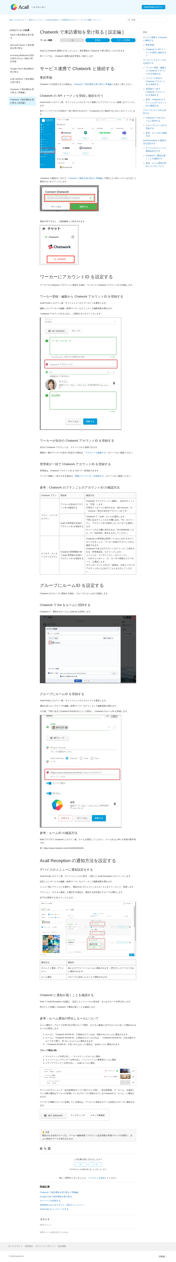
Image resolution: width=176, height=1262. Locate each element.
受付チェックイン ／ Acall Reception (43, 20)
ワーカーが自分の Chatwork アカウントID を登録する (155, 81)
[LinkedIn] (49, 1148)
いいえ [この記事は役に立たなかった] (95, 1164)
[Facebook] (41, 1148)
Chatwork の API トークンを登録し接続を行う (156, 52)
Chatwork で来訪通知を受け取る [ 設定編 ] (22, 101)
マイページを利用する (50, 1200)
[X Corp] (45, 1148)
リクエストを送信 (96, 1178)
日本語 (163, 1256)
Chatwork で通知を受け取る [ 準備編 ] (85, 178)
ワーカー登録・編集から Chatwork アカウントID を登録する (156, 70)
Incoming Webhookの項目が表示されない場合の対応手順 (22, 58)
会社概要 (62, 1246)
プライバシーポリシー (45, 1246)
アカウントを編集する (95, 452)
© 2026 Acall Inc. (16, 1256)
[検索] (146, 20)
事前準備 (150, 45)
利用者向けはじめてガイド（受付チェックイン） (62, 1205)
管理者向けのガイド (69, 20)
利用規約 (29, 1246)
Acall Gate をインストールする (54, 1209)
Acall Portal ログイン (153, 7)
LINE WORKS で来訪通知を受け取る (22, 80)
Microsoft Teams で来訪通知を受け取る (22, 46)
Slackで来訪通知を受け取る (22, 36)
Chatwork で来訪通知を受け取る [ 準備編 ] (22, 91)
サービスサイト (15, 1246)
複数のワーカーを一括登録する (89, 476)
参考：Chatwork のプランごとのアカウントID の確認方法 (156, 102)
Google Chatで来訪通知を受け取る (22, 70)
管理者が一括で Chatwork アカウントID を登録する (155, 92)
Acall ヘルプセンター (17, 20)
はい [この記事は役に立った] (80, 1164)
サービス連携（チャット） (91, 20)
